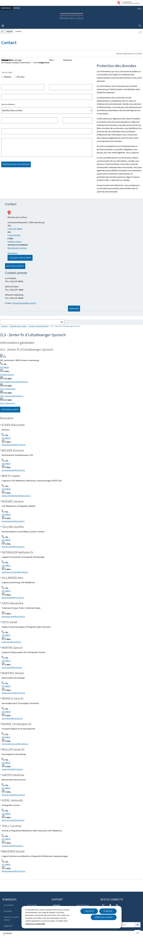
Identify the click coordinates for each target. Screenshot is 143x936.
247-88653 (6, 686)
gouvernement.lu (6, 8)
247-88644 (6, 514)
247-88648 (6, 711)
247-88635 (6, 762)
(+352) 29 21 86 (14, 235)
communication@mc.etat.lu (24, 303)
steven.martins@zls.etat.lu (13, 693)
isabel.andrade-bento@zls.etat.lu (16, 495)
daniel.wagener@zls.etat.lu (13, 871)
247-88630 (6, 540)
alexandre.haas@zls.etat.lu (13, 616)
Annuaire (4, 326)
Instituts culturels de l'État (38, 326)
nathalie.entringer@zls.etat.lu (15, 572)
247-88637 (6, 635)
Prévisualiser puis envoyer (16, 164)
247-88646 (6, 489)
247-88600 (4, 367)
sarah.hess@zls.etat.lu (11, 642)
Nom (52, 60)
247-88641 (6, 463)
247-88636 (6, 813)
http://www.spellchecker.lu (11, 396)
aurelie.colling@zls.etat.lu (13, 546)
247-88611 (6, 565)
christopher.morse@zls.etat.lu (15, 744)
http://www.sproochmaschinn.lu (14, 381)
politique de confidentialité (35, 924)
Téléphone (67, 60)
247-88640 (6, 839)
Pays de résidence (8, 104)
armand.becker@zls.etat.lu (13, 470)
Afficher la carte (15, 266)
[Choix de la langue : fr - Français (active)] (140, 9)
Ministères (17, 8)
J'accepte (89, 911)
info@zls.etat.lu (7, 374)
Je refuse (107, 911)
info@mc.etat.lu (15, 241)
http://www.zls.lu (7, 403)
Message (5, 60)
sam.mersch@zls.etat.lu (12, 718)
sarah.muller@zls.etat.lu (12, 769)
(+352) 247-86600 (15, 229)
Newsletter (12, 253)
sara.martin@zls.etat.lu (12, 667)
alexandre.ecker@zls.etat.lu (14, 444)
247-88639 (6, 438)
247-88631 (6, 737)
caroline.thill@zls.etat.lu (12, 845)
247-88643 (6, 864)
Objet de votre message (12, 60)
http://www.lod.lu (7, 389)
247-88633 (6, 661)
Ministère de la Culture (17, 248)
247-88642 (6, 591)
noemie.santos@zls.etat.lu (13, 795)
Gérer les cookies (103, 917)
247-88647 (6, 788)
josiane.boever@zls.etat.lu (13, 521)
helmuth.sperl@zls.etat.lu (13, 820)
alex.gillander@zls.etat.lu (13, 597)
